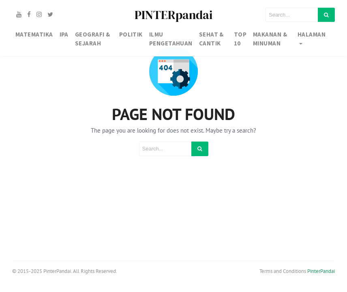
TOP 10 (240, 38)
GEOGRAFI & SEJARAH (92, 38)
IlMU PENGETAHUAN (171, 38)
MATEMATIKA (34, 34)
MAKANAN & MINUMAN (270, 38)
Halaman (312, 34)
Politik (131, 34)
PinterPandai (321, 271)
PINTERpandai (173, 14)
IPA (64, 34)
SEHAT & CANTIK (211, 38)
